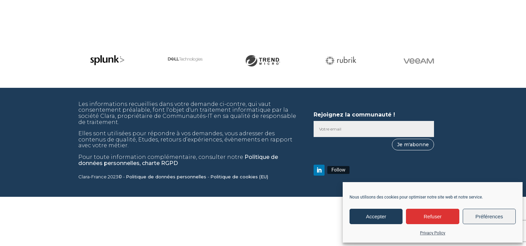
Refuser (433, 216)
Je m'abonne (413, 144)
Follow (338, 170)
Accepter (376, 216)
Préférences (489, 216)
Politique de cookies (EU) (239, 176)
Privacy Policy (432, 233)
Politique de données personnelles (167, 176)
